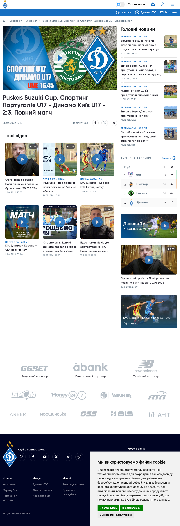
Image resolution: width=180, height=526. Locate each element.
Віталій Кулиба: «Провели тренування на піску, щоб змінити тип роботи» (138, 136)
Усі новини (9, 484)
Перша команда (54, 179)
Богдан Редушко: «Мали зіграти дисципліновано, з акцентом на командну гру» (140, 45)
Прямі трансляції (17, 242)
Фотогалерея (42, 490)
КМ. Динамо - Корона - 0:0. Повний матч (21, 247)
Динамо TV (16, 21)
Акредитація (41, 495)
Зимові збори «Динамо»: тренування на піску (137, 113)
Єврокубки (10, 490)
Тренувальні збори (134, 36)
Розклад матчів (73, 484)
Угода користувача (16, 513)
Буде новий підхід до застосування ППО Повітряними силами (94, 247)
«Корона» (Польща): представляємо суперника (139, 93)
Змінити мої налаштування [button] (116, 514)
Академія (31, 21)
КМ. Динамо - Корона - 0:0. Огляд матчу (96, 185)
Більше (169, 158)
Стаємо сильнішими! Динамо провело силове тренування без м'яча (60, 247)
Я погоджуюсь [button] (108, 507)
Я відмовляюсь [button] (131, 507)
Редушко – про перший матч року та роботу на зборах (59, 187)
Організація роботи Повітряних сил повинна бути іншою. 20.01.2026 (21, 184)
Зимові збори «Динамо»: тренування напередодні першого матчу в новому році (141, 70)
